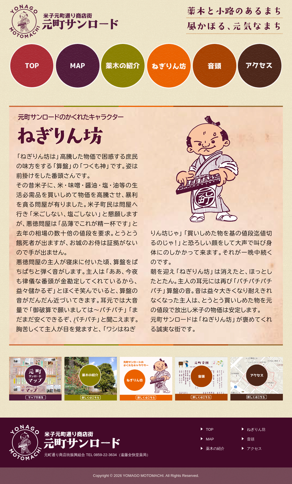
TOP (210, 429)
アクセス (254, 448)
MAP (210, 439)
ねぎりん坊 (256, 429)
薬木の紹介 (215, 448)
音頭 (250, 439)
